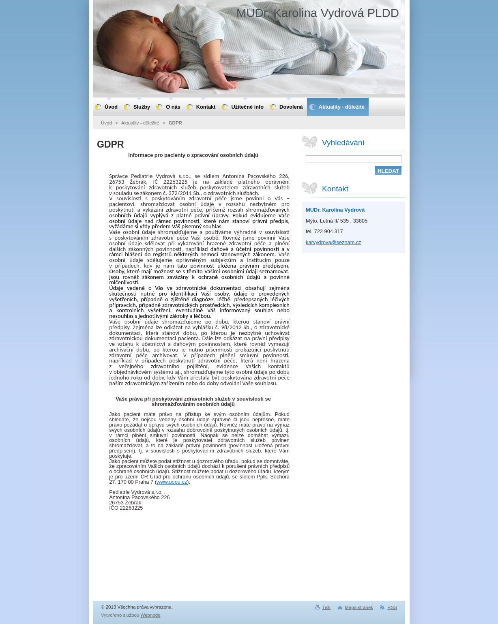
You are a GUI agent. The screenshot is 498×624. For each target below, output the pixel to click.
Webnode (151, 615)
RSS (392, 607)
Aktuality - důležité (140, 122)
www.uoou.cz (172, 482)
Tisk (326, 607)
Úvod (106, 122)
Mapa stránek (359, 607)
